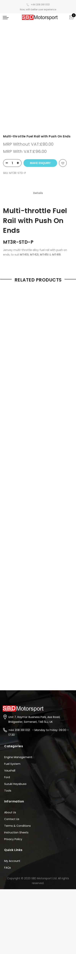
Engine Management (18, 667)
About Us (10, 723)
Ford (7, 688)
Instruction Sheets (16, 743)
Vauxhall (9, 681)
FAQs (7, 778)
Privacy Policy (13, 750)
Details (38, 104)
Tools (7, 701)
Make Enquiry (40, 74)
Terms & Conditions (17, 736)
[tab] (38, 104)
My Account (12, 771)
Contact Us (11, 730)
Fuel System (12, 674)
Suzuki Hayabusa (15, 694)
